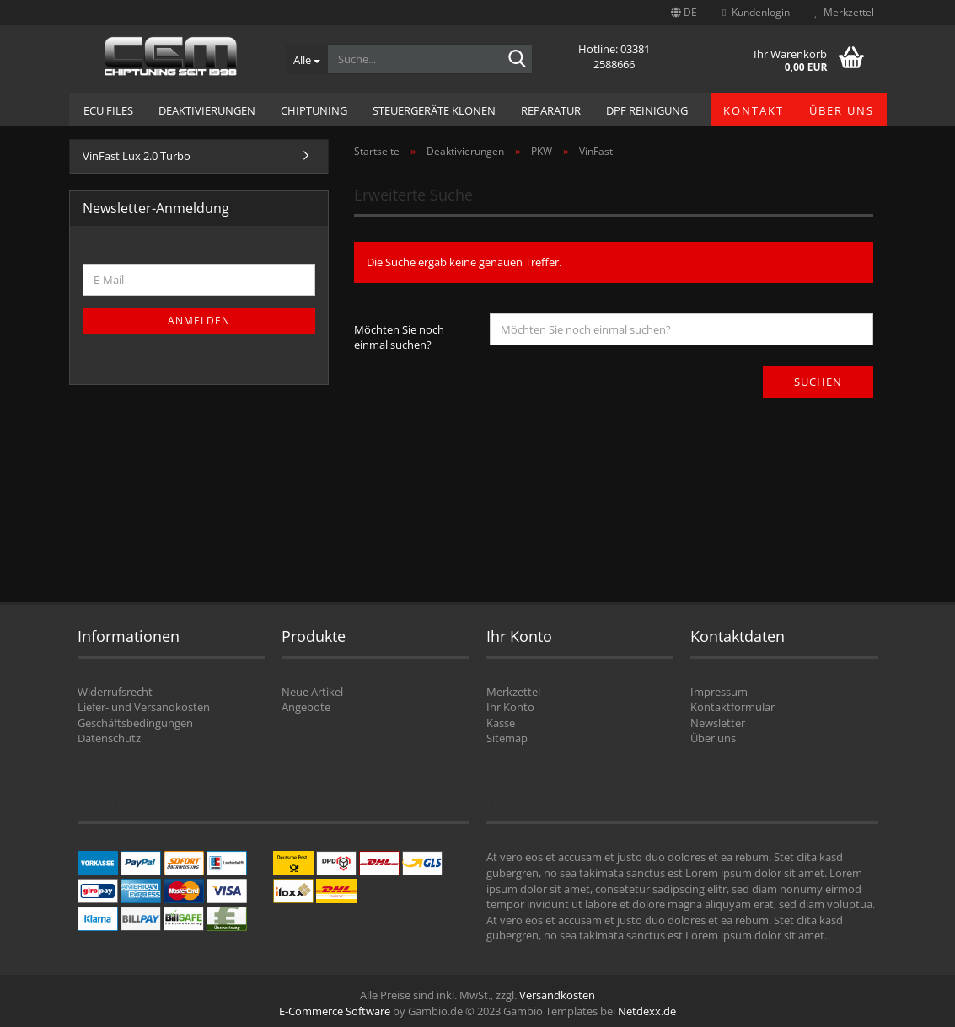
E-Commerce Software (334, 1011)
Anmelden (199, 320)
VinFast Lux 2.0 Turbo (136, 155)
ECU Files (108, 110)
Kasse (500, 722)
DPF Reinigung (647, 110)
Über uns (841, 110)
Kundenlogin (755, 12)
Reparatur (551, 110)
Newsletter (717, 722)
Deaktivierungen (206, 110)
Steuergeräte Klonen (434, 110)
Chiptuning (314, 110)
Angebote (306, 706)
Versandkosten (557, 995)
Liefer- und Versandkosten (144, 706)
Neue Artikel (312, 691)
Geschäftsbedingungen (135, 722)
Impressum (719, 691)
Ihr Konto (510, 706)
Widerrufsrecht (115, 691)
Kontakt (753, 110)
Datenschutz (109, 738)
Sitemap (507, 738)
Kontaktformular (732, 706)
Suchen (818, 381)
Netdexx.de (647, 1011)
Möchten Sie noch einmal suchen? (399, 337)
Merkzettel (844, 12)
